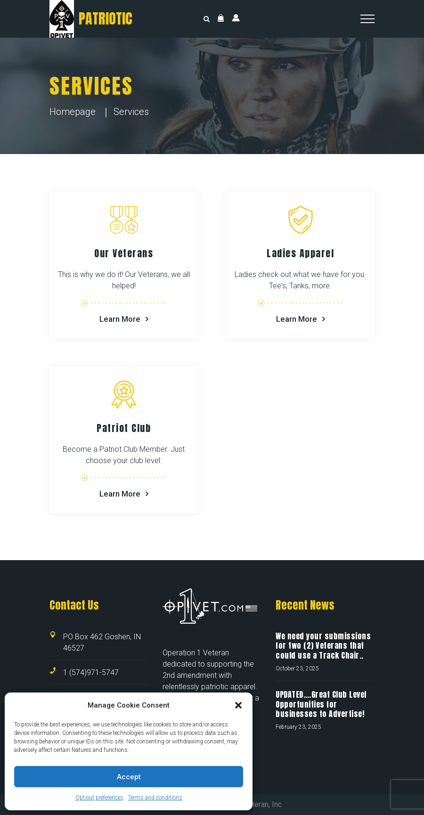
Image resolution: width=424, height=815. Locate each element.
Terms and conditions (155, 797)
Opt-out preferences (99, 797)
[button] (238, 705)
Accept (129, 777)
